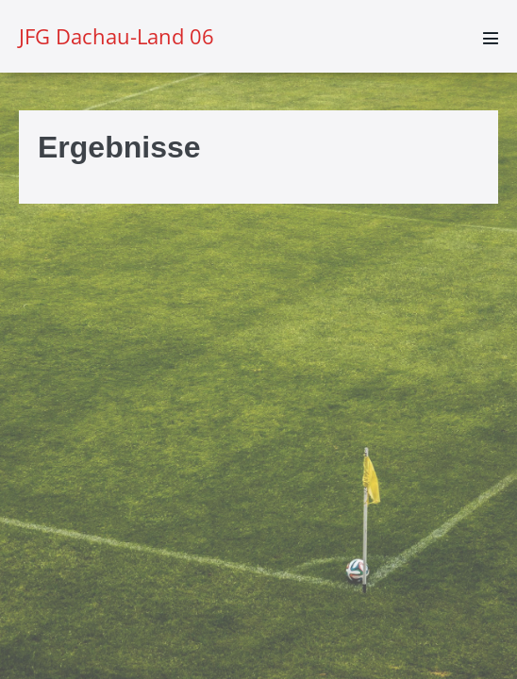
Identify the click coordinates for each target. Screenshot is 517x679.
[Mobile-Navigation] (490, 37)
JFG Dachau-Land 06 (116, 36)
